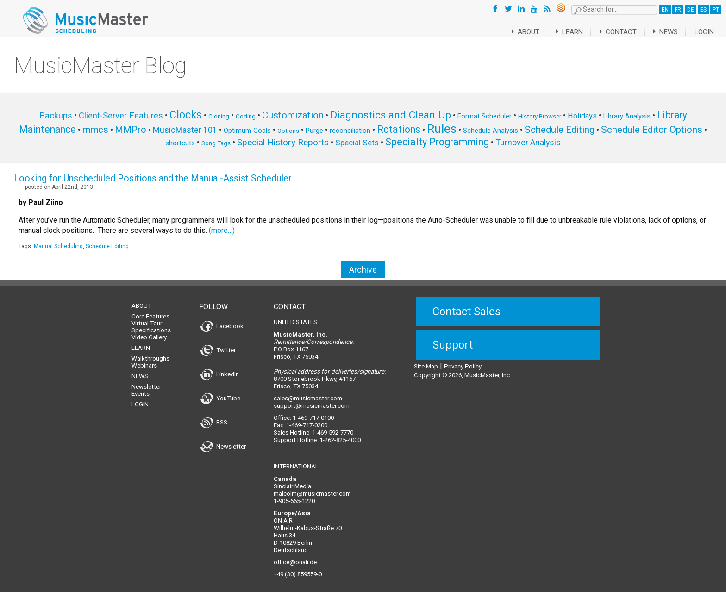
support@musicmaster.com (312, 400)
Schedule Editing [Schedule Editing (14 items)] (560, 129)
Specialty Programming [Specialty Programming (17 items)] (437, 142)
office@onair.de (295, 556)
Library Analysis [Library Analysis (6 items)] (627, 116)
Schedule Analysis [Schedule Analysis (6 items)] (490, 130)
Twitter (218, 344)
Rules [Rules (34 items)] (442, 128)
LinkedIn (219, 368)
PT (716, 9)
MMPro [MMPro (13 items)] (130, 130)
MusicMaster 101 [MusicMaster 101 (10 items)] (185, 130)
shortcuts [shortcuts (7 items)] (180, 143)
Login (704, 32)
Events (140, 388)
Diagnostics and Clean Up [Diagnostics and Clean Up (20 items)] (390, 115)
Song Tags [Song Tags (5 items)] (216, 143)
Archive (363, 269)
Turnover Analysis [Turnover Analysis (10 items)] (528, 142)
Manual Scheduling (58, 246)
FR (678, 9)
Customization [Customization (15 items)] (293, 115)
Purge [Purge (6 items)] (314, 130)
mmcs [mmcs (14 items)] (95, 129)
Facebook (222, 320)
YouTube (220, 392)
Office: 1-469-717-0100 (304, 412)
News (664, 32)
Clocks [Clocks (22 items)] (185, 114)
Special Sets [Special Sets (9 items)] (357, 142)
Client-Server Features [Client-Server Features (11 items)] (121, 116)
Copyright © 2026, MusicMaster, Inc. (462, 369)
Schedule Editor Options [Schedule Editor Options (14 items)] (651, 129)
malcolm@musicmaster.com (312, 488)
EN (665, 9)
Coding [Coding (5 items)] (246, 116)
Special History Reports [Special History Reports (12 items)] (283, 142)
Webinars (144, 359)
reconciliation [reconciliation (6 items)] (350, 130)
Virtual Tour (146, 317)
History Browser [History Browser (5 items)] (539, 116)
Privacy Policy (463, 360)
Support (452, 339)
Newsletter (146, 381)
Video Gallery (149, 331)
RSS (213, 416)
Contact (613, 32)
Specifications (151, 324)
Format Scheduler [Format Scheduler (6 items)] (484, 116)
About (514, 32)
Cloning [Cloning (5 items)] (218, 116)
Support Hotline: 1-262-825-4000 (317, 434)
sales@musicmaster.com (308, 392)
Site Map (426, 360)
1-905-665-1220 (294, 495)
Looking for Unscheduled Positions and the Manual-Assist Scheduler (153, 178)
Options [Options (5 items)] (288, 130)
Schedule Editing (107, 246)
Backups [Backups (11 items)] (55, 116)
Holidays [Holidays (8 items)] (582, 116)
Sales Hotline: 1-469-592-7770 (313, 427)
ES (703, 9)
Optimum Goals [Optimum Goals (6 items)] (247, 130)
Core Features (150, 310)
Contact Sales (466, 305)
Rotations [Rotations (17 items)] (398, 129)
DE (690, 9)
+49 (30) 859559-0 (298, 568)
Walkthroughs (150, 352)
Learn (561, 32)
